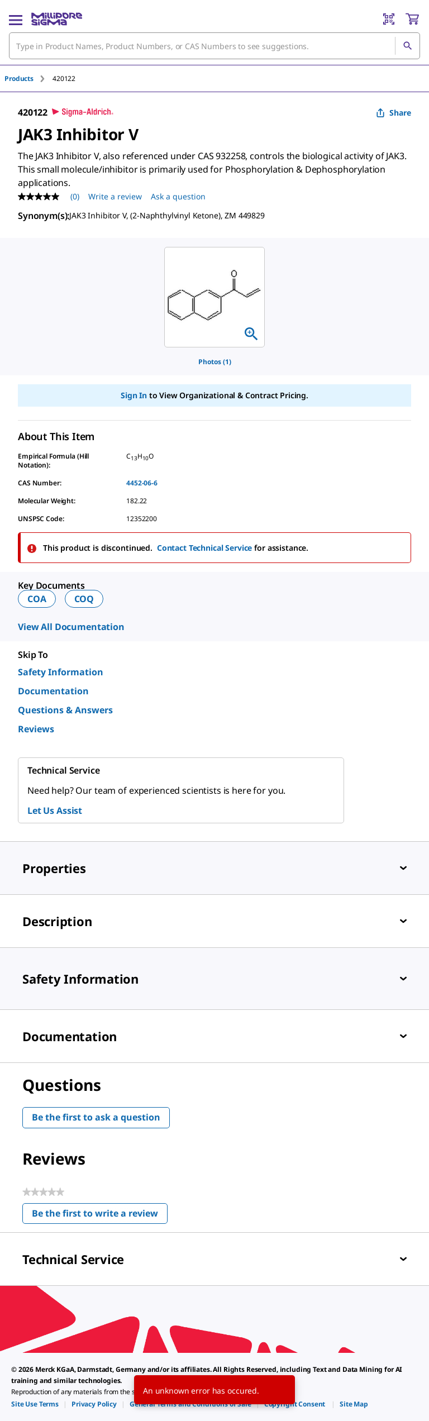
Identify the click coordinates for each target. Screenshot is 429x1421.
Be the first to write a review (100, 1215)
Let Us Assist (54, 810)
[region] (214, 297)
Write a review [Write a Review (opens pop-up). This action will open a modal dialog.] (115, 196)
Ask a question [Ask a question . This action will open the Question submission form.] (178, 196)
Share (393, 112)
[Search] (407, 46)
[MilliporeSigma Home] (56, 19)
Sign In (134, 395)
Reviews (36, 729)
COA (36, 599)
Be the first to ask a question (96, 1117)
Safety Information (60, 672)
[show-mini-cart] (412, 19)
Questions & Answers (65, 710)
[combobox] (214, 46)
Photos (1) (214, 361)
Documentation (53, 691)
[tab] (28, 78)
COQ (84, 599)
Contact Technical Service (204, 547)
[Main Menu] (15, 19)
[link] (35, 1404)
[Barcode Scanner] (388, 19)
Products (19, 78)
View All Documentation (71, 626)
